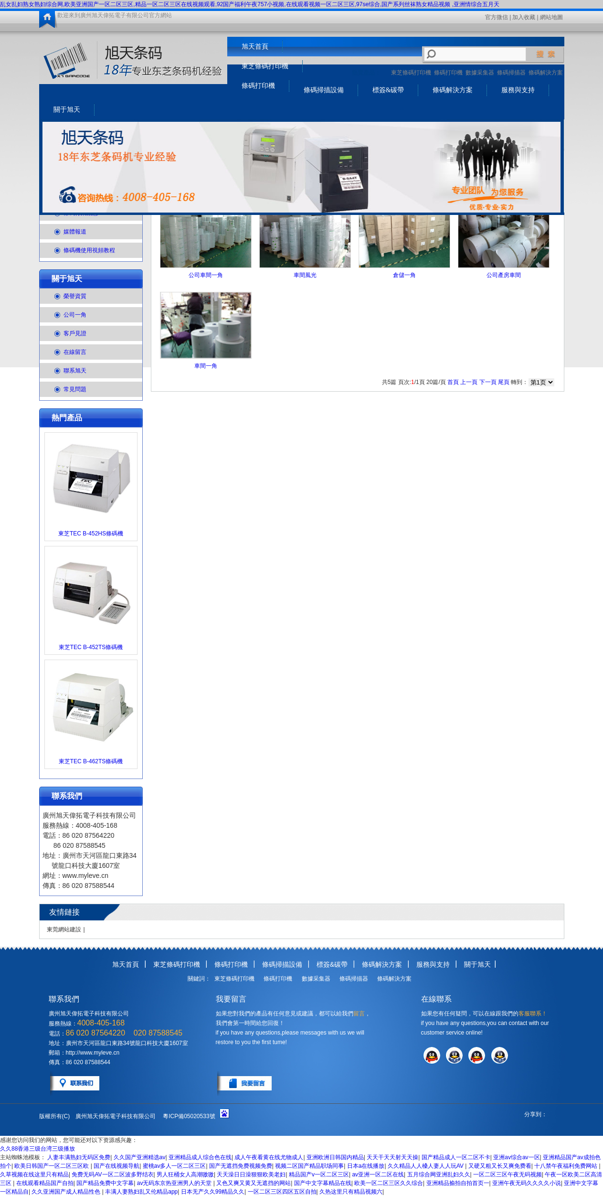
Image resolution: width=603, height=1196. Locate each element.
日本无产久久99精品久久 (212, 1191)
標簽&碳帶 (388, 90)
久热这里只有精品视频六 (350, 1191)
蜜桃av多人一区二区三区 (174, 1166)
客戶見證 (74, 333)
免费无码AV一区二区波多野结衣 (112, 1174)
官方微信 (496, 17)
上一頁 (468, 382)
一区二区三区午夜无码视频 (507, 1174)
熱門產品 (67, 418)
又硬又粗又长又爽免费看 (499, 1166)
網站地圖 (551, 17)
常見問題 (74, 389)
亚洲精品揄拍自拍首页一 (457, 1183)
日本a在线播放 (366, 1166)
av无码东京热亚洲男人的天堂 (175, 1183)
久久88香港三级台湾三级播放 (37, 1148)
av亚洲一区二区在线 (378, 1174)
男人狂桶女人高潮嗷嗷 (185, 1174)
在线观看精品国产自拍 (45, 1183)
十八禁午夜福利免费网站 (566, 1166)
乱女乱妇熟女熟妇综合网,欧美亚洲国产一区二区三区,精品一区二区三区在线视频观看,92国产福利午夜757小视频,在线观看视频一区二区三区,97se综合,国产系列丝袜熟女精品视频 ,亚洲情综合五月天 (249, 4)
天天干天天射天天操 (392, 1157)
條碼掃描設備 (324, 90)
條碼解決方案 (546, 72)
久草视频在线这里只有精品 (34, 1174)
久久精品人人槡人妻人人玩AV (426, 1166)
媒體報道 (74, 231)
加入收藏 (523, 17)
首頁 (453, 382)
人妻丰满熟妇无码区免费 (78, 1157)
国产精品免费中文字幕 (105, 1183)
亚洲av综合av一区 (516, 1157)
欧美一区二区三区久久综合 (388, 1183)
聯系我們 (67, 796)
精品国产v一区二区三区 (319, 1174)
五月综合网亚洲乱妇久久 (438, 1174)
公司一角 (74, 314)
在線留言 (74, 352)
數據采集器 (479, 72)
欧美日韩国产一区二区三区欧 (52, 1166)
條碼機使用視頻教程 (89, 250)
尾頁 (503, 382)
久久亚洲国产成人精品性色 (67, 1191)
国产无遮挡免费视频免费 (240, 1166)
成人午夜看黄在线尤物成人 (268, 1157)
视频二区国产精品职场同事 (309, 1166)
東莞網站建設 (64, 929)
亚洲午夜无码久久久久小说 (526, 1183)
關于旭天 (66, 109)
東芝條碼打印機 (411, 72)
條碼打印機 (448, 72)
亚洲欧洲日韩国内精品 (335, 1157)
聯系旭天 (74, 370)
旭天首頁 (255, 46)
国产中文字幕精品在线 (322, 1183)
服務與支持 (518, 90)
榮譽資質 (74, 296)
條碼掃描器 (511, 72)
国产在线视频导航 (116, 1166)
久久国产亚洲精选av (140, 1157)
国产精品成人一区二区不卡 (456, 1157)
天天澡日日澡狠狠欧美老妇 (251, 1174)
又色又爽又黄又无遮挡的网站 (253, 1183)
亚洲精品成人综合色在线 (200, 1157)
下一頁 (488, 382)
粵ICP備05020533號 (189, 1116)
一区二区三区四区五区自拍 (282, 1191)
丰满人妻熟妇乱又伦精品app (141, 1191)
